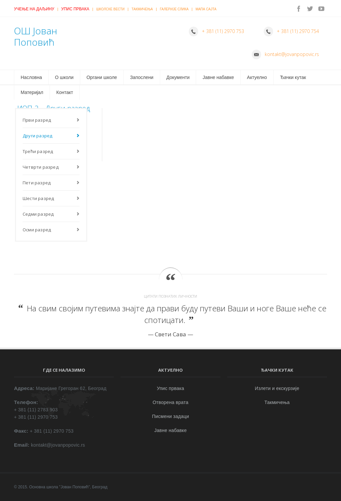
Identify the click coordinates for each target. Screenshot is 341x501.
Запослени (141, 77)
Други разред (37, 136)
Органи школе (102, 77)
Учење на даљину (34, 9)
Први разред (37, 120)
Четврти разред (41, 167)
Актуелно (257, 77)
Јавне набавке (218, 77)
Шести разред (38, 198)
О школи (64, 77)
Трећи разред (38, 151)
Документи (178, 77)
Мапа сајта (205, 9)
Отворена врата (170, 402)
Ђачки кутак (293, 77)
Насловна (31, 77)
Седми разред (38, 214)
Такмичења (142, 9)
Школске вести (110, 9)
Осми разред (37, 230)
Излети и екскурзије (277, 388)
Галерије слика (174, 9)
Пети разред (37, 183)
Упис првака (75, 9)
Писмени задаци (170, 416)
